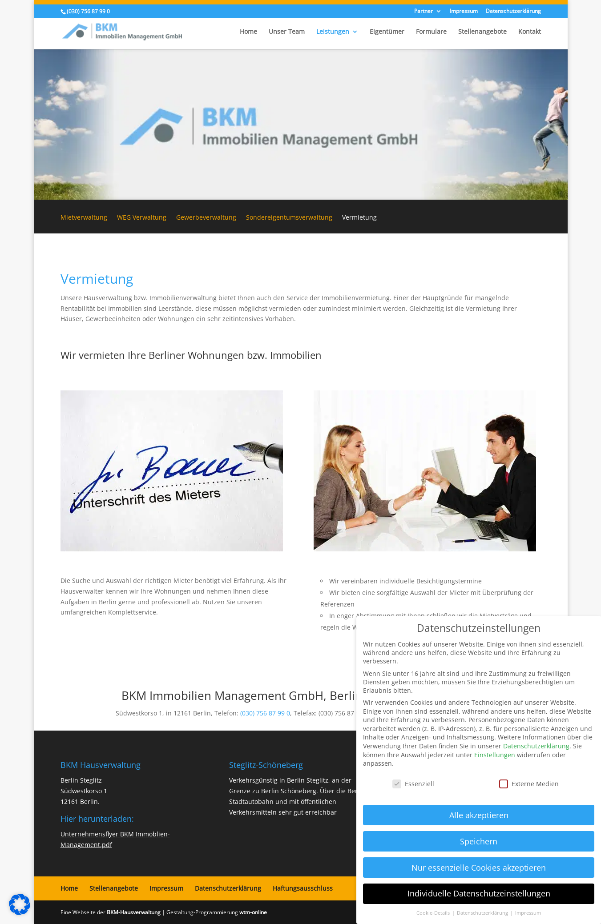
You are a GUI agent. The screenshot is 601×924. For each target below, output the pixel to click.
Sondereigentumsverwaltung (289, 217)
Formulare (431, 32)
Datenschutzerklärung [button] (483, 913)
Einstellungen (494, 755)
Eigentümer (387, 32)
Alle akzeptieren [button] (478, 815)
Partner (423, 11)
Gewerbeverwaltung (206, 217)
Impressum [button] (528, 913)
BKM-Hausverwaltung (134, 912)
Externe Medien (529, 783)
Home (248, 32)
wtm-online (253, 912)
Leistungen (332, 32)
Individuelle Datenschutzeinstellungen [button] (478, 893)
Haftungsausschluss (303, 888)
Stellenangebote (482, 32)
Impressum (464, 11)
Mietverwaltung (84, 217)
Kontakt (529, 32)
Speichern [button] (478, 841)
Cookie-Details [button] (433, 913)
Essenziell (413, 783)
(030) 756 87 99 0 (265, 713)
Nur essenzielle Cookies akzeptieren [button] (478, 867)
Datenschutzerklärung (513, 11)
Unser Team (287, 32)
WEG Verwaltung (141, 217)
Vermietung (359, 217)
